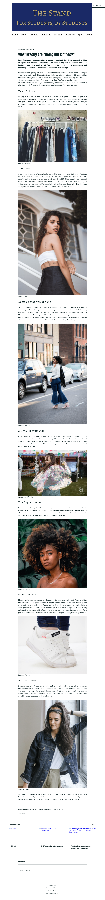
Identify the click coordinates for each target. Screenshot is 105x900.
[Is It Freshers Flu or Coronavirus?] (52, 835)
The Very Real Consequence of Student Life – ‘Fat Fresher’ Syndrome (81, 847)
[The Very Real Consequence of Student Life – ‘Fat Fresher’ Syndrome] (82, 835)
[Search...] (100, 6)
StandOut (22, 814)
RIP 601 (13, 846)
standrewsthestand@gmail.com (52, 888)
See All (94, 824)
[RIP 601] (22, 835)
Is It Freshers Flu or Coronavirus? (52, 846)
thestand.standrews (53, 893)
